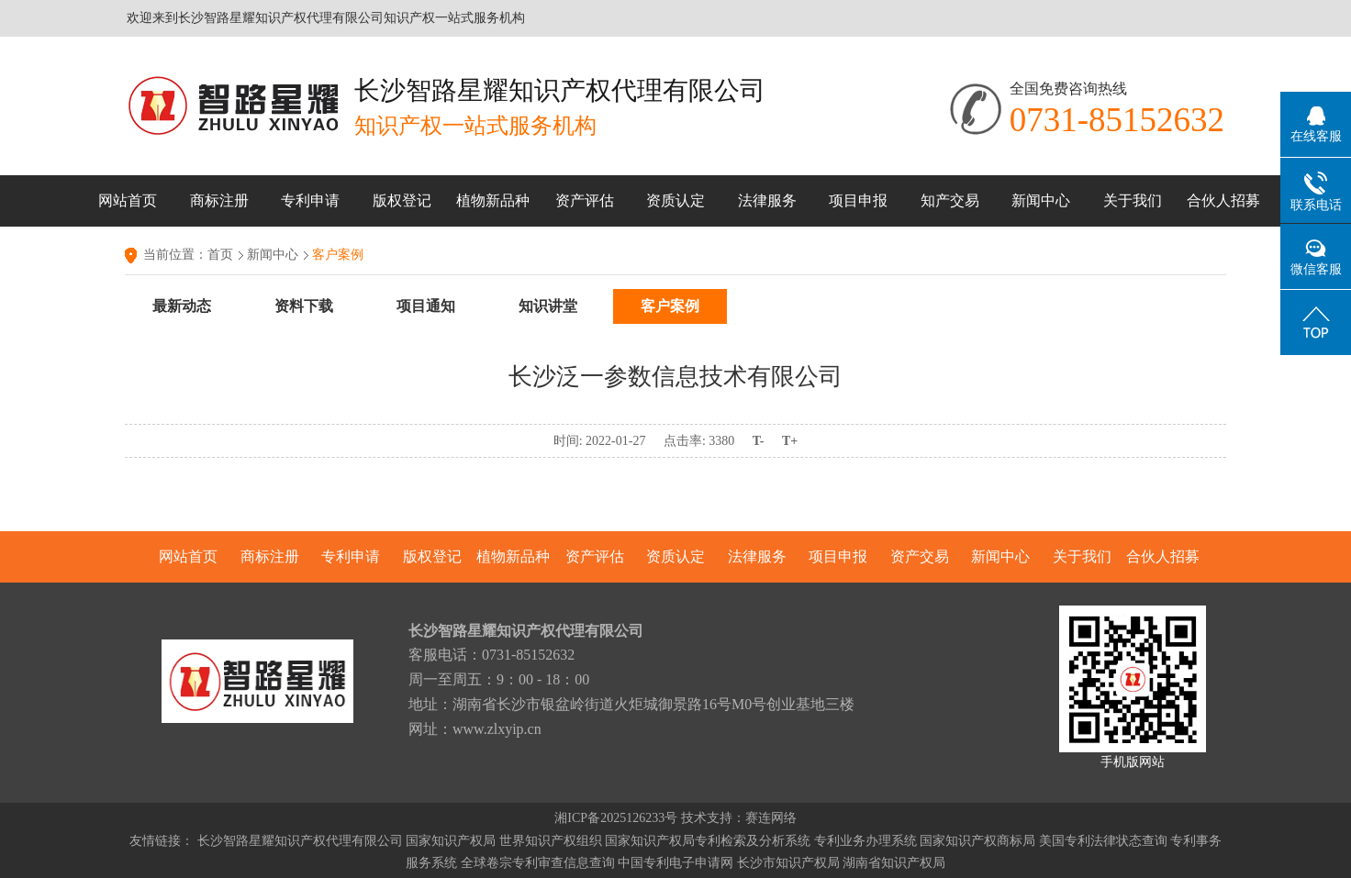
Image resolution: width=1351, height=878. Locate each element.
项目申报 (858, 200)
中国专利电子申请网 (675, 863)
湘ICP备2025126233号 (615, 818)
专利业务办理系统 (865, 841)
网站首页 (127, 200)
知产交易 (950, 200)
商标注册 (219, 200)
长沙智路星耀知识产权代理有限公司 (300, 841)
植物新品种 (493, 200)
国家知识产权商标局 (977, 841)
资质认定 (675, 200)
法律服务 (767, 200)
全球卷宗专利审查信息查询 (538, 863)
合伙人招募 (1223, 200)
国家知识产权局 (451, 841)
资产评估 (584, 200)
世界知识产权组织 (550, 841)
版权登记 (402, 200)
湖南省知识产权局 (894, 863)
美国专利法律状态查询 (1103, 841)
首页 (220, 254)
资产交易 (919, 556)
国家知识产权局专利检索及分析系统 (707, 841)
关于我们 (1132, 200)
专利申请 (310, 200)
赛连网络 (771, 818)
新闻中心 (1040, 200)
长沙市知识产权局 (788, 863)
